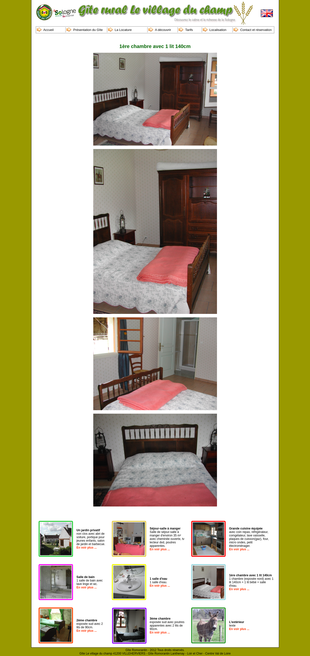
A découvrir (163, 30)
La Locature (123, 30)
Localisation (217, 30)
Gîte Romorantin (136, 650)
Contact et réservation (256, 30)
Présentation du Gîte (88, 30)
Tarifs (189, 30)
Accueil (48, 30)
